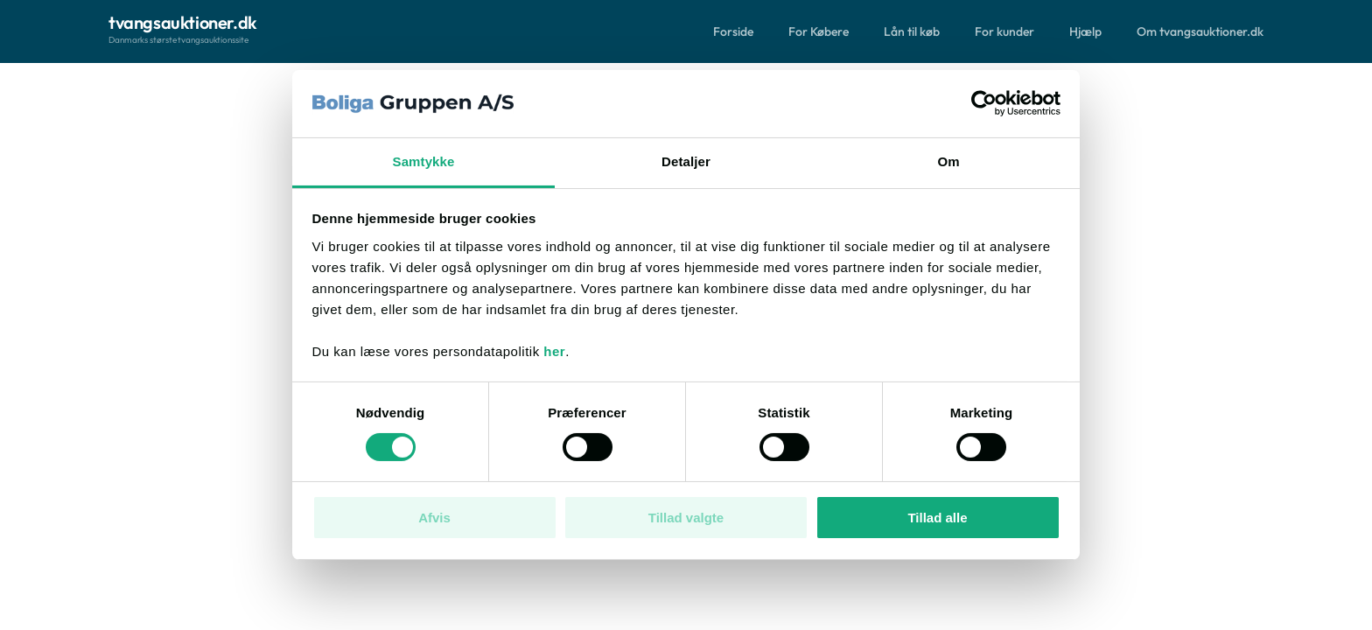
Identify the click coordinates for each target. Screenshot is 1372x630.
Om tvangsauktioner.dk (1200, 31)
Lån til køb (912, 31)
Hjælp (1085, 31)
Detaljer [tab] (686, 161)
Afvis (434, 517)
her (554, 351)
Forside (733, 31)
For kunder (1004, 31)
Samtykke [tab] (424, 161)
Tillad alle (937, 517)
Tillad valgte (686, 517)
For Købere (818, 31)
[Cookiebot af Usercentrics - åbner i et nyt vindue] (983, 103)
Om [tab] (948, 161)
